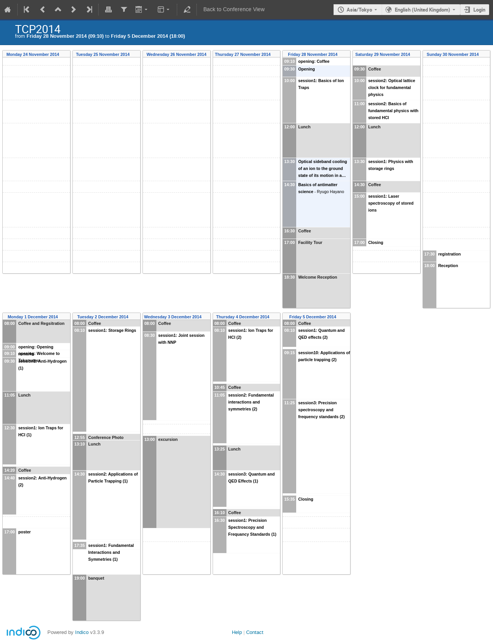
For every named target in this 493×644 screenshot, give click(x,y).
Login (479, 9)
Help (237, 632)
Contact (254, 632)
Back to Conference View (234, 9)
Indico (82, 632)
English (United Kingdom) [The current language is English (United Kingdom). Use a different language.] (422, 9)
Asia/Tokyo (359, 9)
